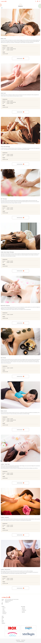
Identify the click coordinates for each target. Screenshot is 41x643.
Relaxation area (4, 612)
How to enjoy (23, 606)
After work (23, 612)
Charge (3, 617)
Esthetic (4, 610)
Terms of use (23, 640)
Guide (2, 616)
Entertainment (4, 613)
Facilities (3, 606)
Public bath (4, 607)
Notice (3, 621)
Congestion (3, 623)
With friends (23, 607)
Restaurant (4, 611)
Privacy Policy (18, 640)
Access (3, 620)
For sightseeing (24, 610)
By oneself (23, 611)
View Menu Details (20, 58)
